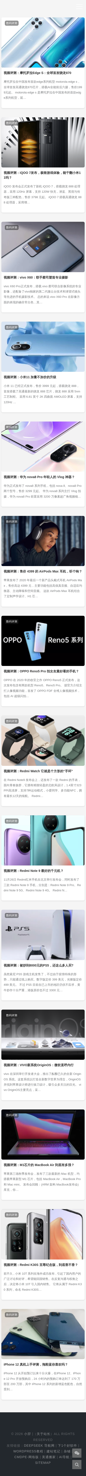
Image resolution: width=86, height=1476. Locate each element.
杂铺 (67, 1451)
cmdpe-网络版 (26, 1457)
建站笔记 (53, 1451)
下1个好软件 (67, 1445)
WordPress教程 (28, 1451)
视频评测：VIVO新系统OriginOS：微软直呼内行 (39, 1065)
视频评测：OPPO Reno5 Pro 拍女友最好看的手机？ (41, 671)
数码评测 (11, 23)
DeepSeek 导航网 (39, 1445)
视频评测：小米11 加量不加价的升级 (30, 377)
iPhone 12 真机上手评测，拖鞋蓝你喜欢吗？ (36, 1364)
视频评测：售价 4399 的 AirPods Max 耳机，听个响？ (43, 571)
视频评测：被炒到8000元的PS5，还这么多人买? (38, 965)
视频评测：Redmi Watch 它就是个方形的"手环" (38, 771)
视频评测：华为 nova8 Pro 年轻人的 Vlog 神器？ (39, 477)
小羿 (27, 1434)
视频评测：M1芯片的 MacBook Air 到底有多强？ (39, 1165)
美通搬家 (49, 1457)
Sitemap (43, 1463)
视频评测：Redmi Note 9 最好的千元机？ (34, 871)
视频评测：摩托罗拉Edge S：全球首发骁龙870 (37, 73)
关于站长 (43, 1434)
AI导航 (64, 1457)
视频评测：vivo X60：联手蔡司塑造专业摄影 (36, 277)
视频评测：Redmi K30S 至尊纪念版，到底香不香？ (41, 1265)
